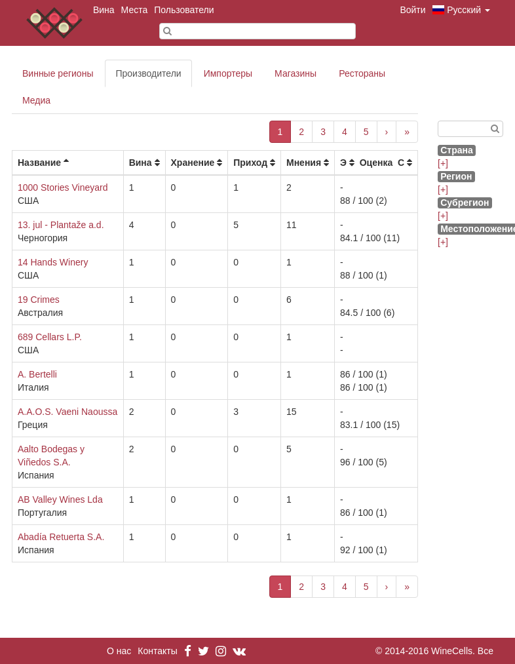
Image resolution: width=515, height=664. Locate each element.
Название (39, 162)
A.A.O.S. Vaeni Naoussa (67, 411)
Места (134, 10)
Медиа (36, 100)
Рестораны (362, 73)
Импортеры (228, 73)
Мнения (303, 162)
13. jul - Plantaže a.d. (61, 225)
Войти (412, 10)
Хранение (193, 162)
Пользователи (184, 10)
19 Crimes (39, 299)
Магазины (295, 73)
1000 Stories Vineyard (63, 187)
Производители (148, 73)
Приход (250, 162)
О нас (119, 651)
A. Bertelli (37, 374)
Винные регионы (57, 73)
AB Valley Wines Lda (60, 499)
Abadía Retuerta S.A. (61, 537)
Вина (104, 10)
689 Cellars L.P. (50, 337)
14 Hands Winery (53, 262)
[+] (443, 163)
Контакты (157, 651)
